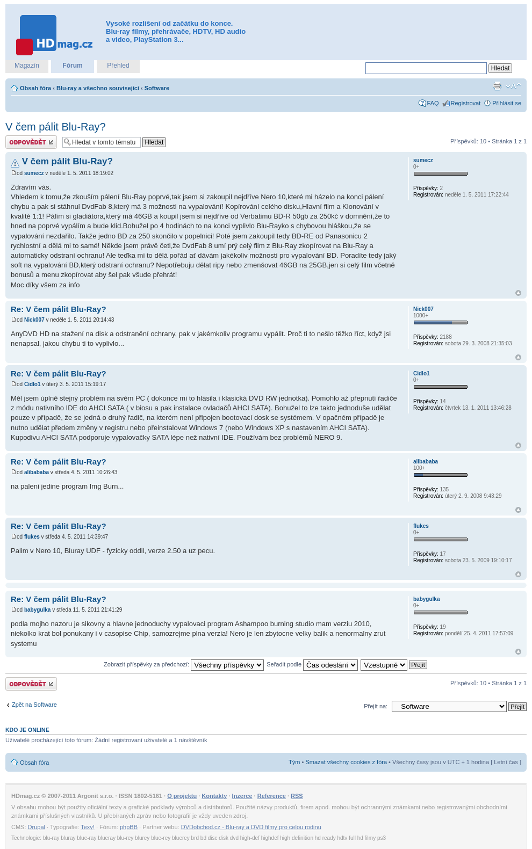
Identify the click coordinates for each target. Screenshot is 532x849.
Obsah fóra (35, 88)
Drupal (36, 827)
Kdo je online (27, 730)
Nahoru (518, 293)
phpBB (129, 827)
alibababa (36, 472)
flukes (32, 537)
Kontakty (214, 796)
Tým (294, 762)
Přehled (118, 65)
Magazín (27, 65)
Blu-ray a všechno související (97, 88)
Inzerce (242, 796)
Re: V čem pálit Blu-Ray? (58, 309)
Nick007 (34, 320)
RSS (297, 796)
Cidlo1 (32, 384)
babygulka (37, 610)
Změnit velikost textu (513, 86)
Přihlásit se (506, 103)
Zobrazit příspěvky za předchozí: (184, 664)
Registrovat (466, 103)
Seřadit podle (312, 664)
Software (157, 88)
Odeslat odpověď (31, 142)
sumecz (34, 173)
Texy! (88, 827)
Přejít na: (375, 706)
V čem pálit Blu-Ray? (55, 127)
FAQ (433, 103)
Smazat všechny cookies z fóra (346, 762)
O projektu (182, 796)
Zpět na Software (34, 704)
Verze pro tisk (497, 86)
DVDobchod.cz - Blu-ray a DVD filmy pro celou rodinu (251, 827)
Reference (271, 796)
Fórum (72, 65)
